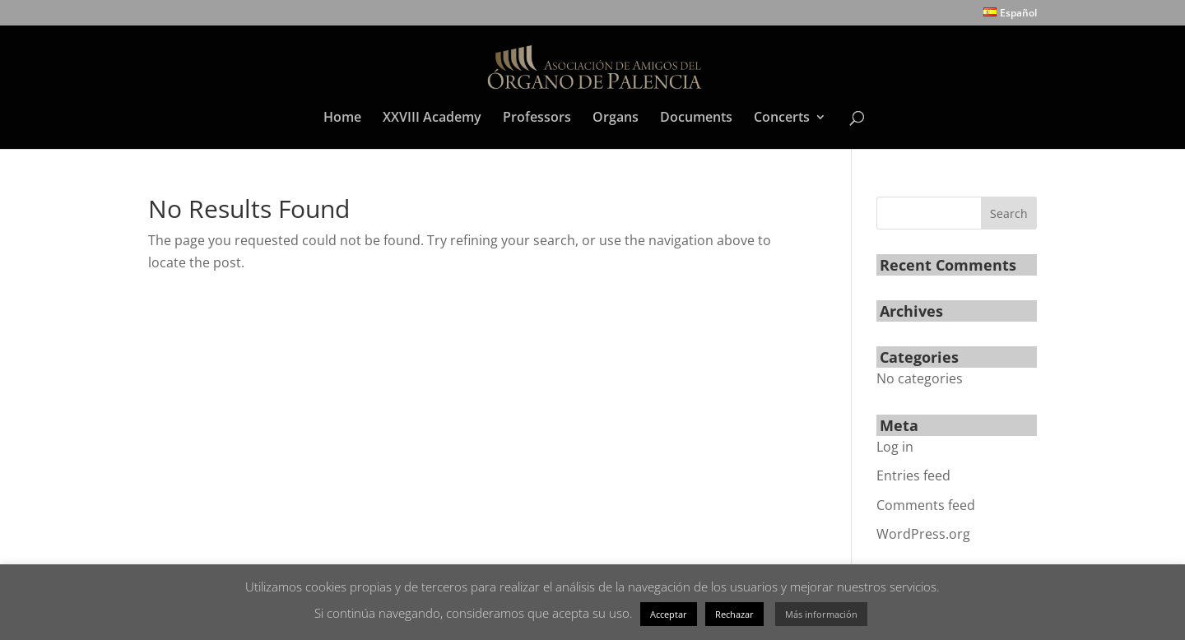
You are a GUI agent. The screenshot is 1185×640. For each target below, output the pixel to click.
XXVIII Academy (432, 118)
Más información (821, 614)
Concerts (782, 118)
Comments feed (925, 505)
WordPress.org (923, 534)
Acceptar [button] (668, 614)
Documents (696, 118)
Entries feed (913, 475)
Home (342, 118)
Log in (894, 447)
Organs (615, 118)
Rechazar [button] (734, 614)
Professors (537, 118)
